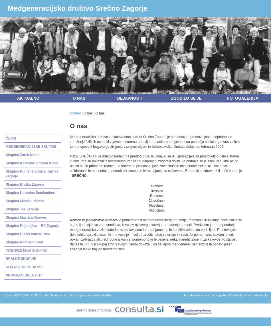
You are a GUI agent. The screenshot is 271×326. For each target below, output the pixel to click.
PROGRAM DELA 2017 (24, 275)
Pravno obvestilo (256, 295)
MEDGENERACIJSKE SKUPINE (31, 147)
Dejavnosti (129, 98)
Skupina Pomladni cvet (24, 242)
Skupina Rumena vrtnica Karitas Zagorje (32, 173)
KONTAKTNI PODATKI (24, 267)
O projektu (218, 295)
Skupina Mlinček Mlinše (25, 201)
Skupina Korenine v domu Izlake (32, 163)
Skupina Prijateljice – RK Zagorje (32, 226)
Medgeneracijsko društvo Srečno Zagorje (77, 8)
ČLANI (11, 138)
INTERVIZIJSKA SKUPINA (27, 251)
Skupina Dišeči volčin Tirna (28, 234)
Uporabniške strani (196, 295)
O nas (79, 98)
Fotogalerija (242, 98)
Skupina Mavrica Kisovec (26, 218)
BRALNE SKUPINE (21, 259)
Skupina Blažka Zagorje (25, 184)
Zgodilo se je (186, 98)
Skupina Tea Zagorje (22, 209)
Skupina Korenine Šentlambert (31, 193)
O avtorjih (235, 295)
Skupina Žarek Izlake (22, 155)
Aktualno (28, 98)
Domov (75, 113)
